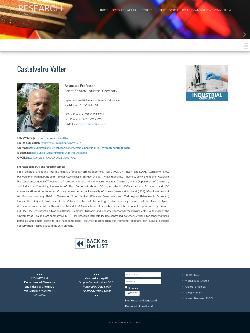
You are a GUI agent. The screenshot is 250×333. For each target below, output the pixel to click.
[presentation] (4, 35)
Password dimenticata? (139, 306)
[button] (246, 43)
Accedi (132, 293)
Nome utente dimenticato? (141, 300)
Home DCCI (192, 274)
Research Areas (124, 10)
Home (104, 10)
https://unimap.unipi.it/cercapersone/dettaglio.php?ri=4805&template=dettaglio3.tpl (79, 147)
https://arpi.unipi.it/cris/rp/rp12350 (62, 142)
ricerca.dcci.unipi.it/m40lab (53, 138)
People (148, 10)
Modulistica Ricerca (197, 280)
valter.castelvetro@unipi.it (90, 123)
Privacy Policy (193, 292)
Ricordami (133, 288)
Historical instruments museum (206, 10)
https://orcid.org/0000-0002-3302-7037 (52, 157)
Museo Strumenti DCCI (199, 298)
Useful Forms (168, 10)
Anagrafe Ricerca (195, 286)
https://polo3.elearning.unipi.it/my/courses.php (59, 152)
